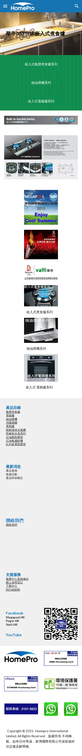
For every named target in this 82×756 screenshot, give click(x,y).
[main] (41, 34)
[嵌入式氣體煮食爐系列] (41, 64)
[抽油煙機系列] (41, 82)
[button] (5, 6)
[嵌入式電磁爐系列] (41, 101)
